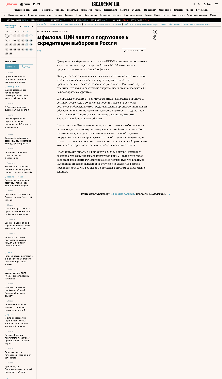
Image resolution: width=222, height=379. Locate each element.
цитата (119, 84)
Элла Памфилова (106, 69)
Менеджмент (150, 9)
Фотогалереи (202, 9)
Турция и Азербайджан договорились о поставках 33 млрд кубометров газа (18, 141)
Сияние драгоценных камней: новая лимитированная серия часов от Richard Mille (16, 94)
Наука (166, 14)
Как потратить (177, 14)
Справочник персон (133, 14)
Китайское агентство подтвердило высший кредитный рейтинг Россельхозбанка (15, 241)
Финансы (60, 9)
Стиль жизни (165, 9)
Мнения (189, 9)
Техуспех (58, 14)
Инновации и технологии (39, 14)
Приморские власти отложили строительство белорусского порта (17, 79)
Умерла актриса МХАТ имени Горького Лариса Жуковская (17, 276)
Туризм (148, 14)
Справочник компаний (110, 14)
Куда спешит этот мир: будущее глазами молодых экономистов (87, 24)
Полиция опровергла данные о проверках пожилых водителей (15, 307)
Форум (213, 14)
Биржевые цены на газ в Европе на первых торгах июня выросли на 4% (17, 226)
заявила (105, 125)
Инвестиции (72, 9)
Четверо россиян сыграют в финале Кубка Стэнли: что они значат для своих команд (19, 260)
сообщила (71, 155)
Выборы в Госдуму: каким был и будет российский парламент (188, 24)
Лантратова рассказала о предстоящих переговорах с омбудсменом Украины (19, 211)
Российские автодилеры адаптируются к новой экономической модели (17, 183)
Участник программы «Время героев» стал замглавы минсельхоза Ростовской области (16, 322)
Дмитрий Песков (108, 159)
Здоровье (69, 14)
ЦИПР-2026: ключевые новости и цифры (138, 24)
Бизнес (36, 9)
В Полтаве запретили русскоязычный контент (17, 108)
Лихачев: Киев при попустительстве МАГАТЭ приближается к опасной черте (17, 339)
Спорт (79, 14)
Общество (136, 9)
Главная (44, 31)
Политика (124, 9)
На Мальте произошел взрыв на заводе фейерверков (16, 155)
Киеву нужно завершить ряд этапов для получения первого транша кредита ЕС (18, 169)
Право (157, 14)
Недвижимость (110, 9)
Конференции (91, 14)
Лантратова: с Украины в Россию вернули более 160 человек (18, 197)
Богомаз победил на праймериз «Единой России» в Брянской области (15, 291)
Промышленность (16, 14)
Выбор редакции (47, 24)
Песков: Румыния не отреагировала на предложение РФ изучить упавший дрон (18, 122)
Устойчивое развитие (197, 14)
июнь (26, 26)
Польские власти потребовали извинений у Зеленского (18, 355)
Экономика (47, 9)
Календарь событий (10, 26)
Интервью (178, 9)
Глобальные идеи (22, 9)
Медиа (98, 9)
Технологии (86, 9)
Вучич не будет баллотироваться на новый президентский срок (18, 369)
